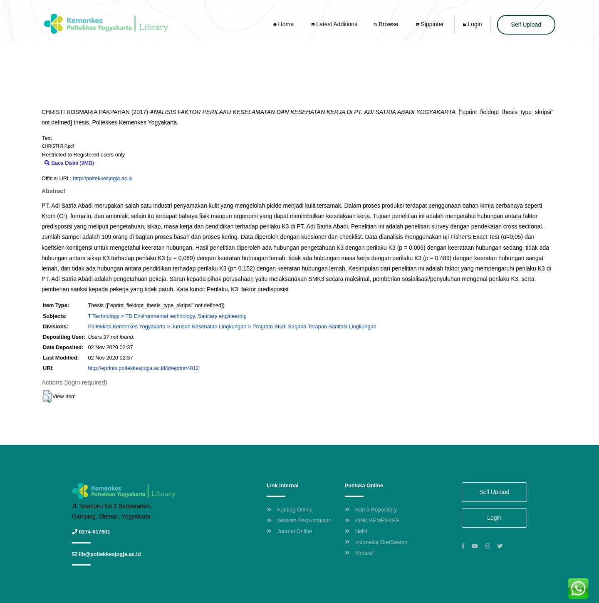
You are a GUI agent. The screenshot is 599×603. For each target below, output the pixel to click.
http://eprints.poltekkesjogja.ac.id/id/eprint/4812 (143, 368)
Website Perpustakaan (299, 520)
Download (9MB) (118, 163)
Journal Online (289, 531)
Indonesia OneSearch (376, 542)
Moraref (359, 553)
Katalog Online (289, 509)
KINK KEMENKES (372, 520)
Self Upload (526, 24)
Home (284, 24)
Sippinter (430, 24)
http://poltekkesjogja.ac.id (103, 178)
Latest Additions (334, 24)
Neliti (356, 531)
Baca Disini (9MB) (69, 163)
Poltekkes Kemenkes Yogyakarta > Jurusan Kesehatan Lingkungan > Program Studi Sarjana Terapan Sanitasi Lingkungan (232, 326)
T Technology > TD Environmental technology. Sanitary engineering (167, 316)
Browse (387, 24)
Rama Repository (371, 509)
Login (472, 24)
